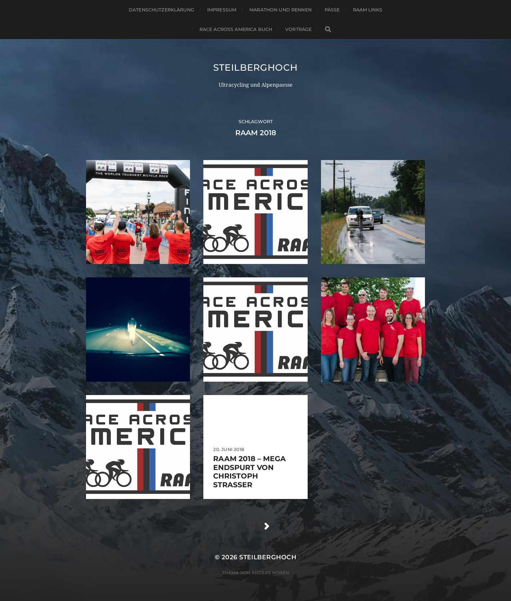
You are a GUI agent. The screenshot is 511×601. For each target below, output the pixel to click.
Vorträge (298, 29)
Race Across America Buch (235, 29)
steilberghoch (255, 67)
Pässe (332, 10)
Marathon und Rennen (280, 10)
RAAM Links (367, 10)
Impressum (221, 10)
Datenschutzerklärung (161, 10)
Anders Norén (270, 572)
